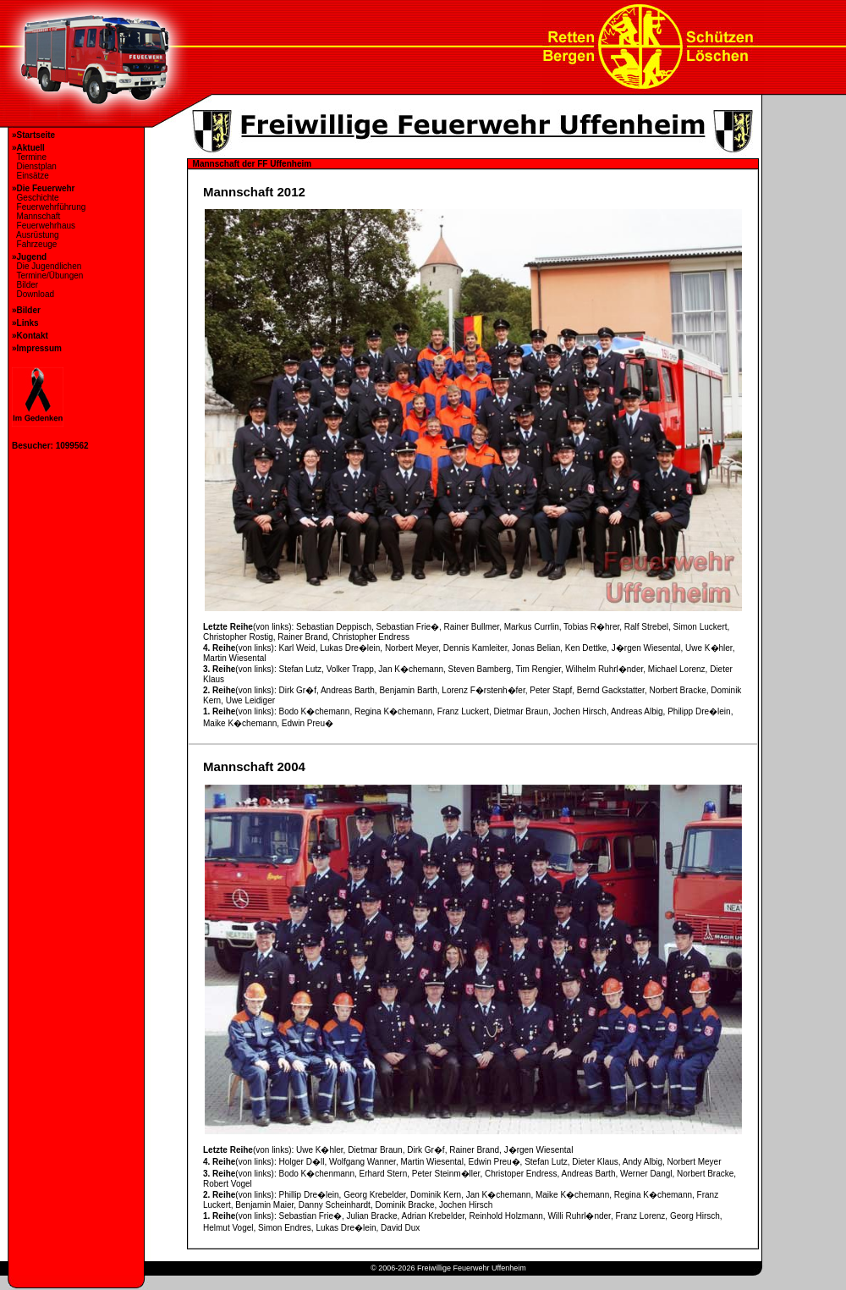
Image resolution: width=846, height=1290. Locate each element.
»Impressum (37, 348)
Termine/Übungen (47, 275)
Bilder (25, 284)
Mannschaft (36, 216)
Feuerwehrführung (48, 207)
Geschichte (35, 197)
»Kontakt (30, 335)
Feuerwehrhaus (43, 225)
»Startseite (33, 135)
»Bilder (26, 310)
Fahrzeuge (34, 244)
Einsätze (30, 175)
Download (33, 294)
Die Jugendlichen (46, 266)
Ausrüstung (35, 235)
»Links (25, 323)
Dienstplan (34, 166)
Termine (29, 157)
